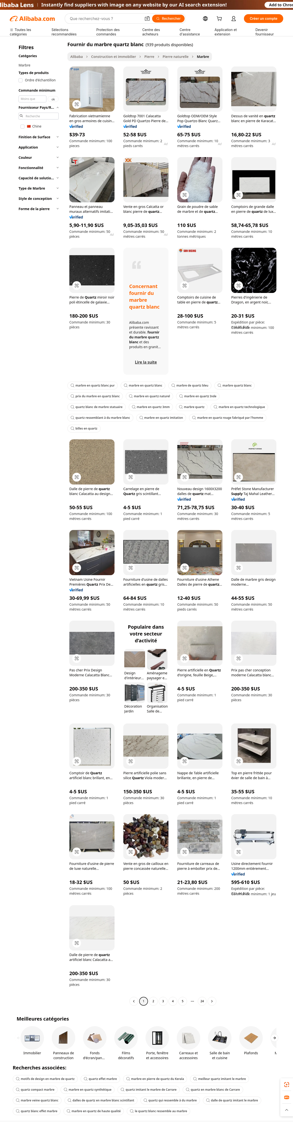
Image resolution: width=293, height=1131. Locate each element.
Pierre (149, 56)
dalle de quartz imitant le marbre (232, 1100)
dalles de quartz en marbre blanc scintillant (101, 1100)
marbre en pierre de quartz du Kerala (155, 1079)
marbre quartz (191, 407)
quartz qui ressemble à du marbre (170, 1100)
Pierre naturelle (175, 56)
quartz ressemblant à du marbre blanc (100, 418)
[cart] (220, 19)
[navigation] (37, 523)
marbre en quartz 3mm (151, 407)
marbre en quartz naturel (149, 396)
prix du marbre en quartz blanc (95, 396)
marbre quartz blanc (234, 385)
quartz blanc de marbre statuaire (97, 407)
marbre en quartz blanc (143, 385)
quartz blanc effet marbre (36, 1111)
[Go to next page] (212, 1001)
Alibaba (76, 56)
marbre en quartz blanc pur (93, 385)
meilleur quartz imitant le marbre (219, 1079)
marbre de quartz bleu (189, 385)
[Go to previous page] (133, 1001)
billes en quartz (84, 428)
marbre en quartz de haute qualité (94, 1111)
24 (202, 1001)
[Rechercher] (168, 18)
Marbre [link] (203, 56)
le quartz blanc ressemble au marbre (158, 1111)
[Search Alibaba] (105, 18)
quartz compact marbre (35, 1090)
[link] (286, 1084)
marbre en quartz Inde (197, 396)
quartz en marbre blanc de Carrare (213, 1090)
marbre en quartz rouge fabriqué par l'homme (227, 418)
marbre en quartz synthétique (88, 1090)
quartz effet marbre (100, 1079)
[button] (147, 18)
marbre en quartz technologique (239, 407)
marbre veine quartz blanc (37, 1100)
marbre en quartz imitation (161, 418)
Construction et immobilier (113, 56)
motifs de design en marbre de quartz (45, 1079)
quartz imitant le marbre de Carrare (148, 1090)
